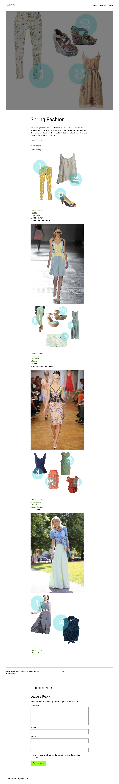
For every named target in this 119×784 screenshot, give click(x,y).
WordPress (24, 779)
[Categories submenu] (106, 5)
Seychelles (36, 215)
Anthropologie (37, 140)
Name (33, 728)
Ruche (34, 213)
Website (33, 746)
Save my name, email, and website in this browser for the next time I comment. (57, 756)
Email (33, 737)
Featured (23, 671)
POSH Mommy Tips (33, 671)
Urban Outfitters (38, 353)
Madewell (35, 358)
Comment (35, 706)
